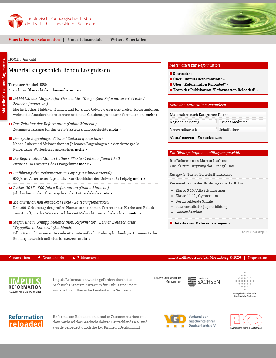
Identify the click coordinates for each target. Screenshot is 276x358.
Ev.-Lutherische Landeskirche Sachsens (98, 290)
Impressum (257, 258)
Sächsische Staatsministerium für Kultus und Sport (95, 285)
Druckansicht (51, 258)
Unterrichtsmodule (85, 40)
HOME (13, 59)
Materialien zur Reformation (34, 40)
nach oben (19, 258)
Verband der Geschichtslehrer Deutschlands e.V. (100, 322)
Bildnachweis (85, 258)
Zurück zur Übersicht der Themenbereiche (43, 90)
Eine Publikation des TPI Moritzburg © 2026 (204, 258)
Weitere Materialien (128, 40)
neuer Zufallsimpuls (255, 232)
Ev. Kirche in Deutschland (119, 327)
